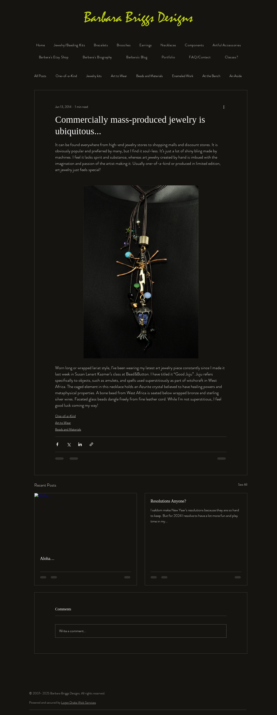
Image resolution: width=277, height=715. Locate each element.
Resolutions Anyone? (168, 501)
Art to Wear (119, 76)
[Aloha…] (86, 522)
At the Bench (211, 76)
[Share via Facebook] (57, 444)
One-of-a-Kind (66, 76)
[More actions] (224, 107)
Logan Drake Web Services (78, 702)
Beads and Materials (149, 76)
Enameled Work (182, 76)
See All (242, 484)
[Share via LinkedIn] (80, 444)
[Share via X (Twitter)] (68, 444)
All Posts (40, 76)
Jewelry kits (94, 76)
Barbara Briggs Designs (138, 18)
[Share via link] (91, 444)
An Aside (236, 76)
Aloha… (47, 558)
